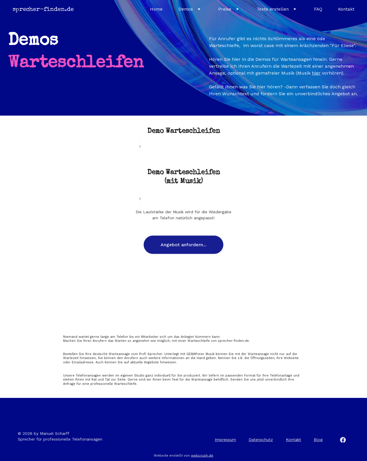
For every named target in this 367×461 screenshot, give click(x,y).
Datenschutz (261, 440)
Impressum (225, 440)
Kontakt (346, 9)
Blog (318, 440)
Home (156, 9)
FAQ (318, 9)
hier (316, 73)
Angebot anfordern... (183, 247)
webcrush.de (202, 456)
